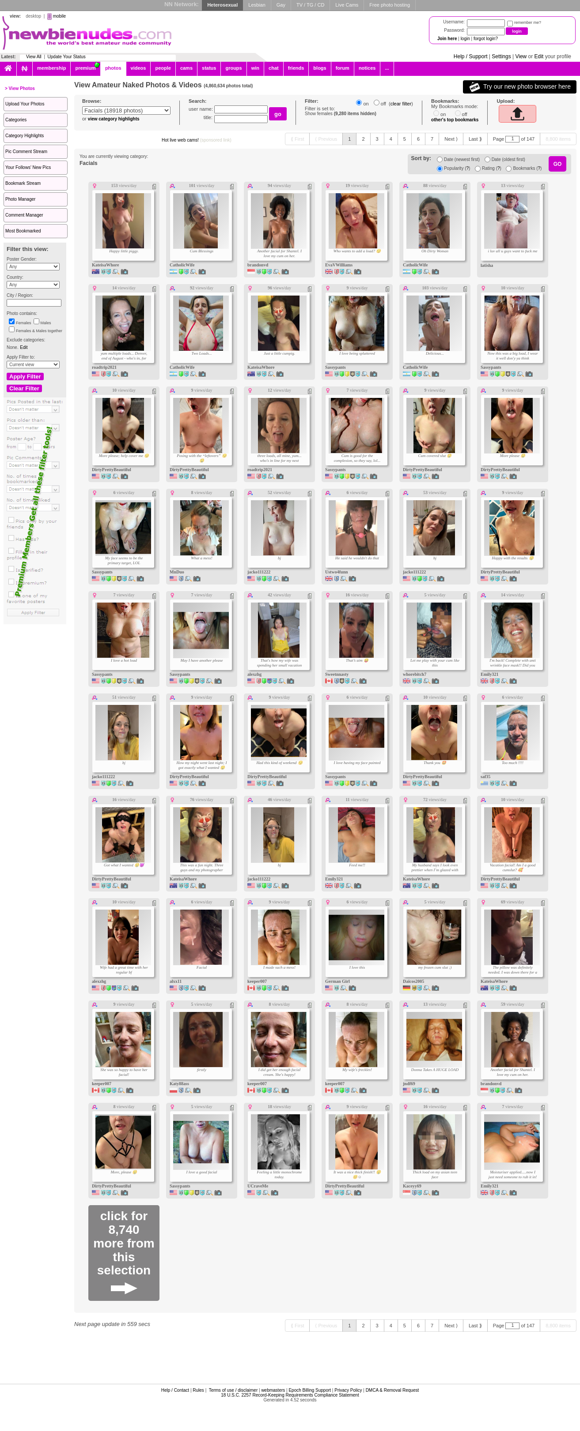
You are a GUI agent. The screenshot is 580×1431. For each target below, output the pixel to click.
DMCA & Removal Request (392, 1390)
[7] (432, 139)
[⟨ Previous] (326, 139)
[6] (418, 139)
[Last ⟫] (475, 139)
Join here (447, 38)
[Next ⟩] (451, 139)
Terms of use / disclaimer (233, 1390)
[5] (405, 139)
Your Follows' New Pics (28, 167)
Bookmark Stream (23, 183)
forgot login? (486, 38)
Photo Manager (20, 199)
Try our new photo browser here (520, 87)
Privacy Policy (348, 1390)
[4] (391, 139)
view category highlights (114, 118)
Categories (16, 119)
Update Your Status (67, 56)
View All (34, 56)
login (465, 38)
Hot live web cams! (196, 140)
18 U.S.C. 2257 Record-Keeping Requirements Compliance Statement (290, 1395)
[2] (363, 139)
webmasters (273, 1390)
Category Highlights (24, 135)
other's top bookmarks (454, 119)
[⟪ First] (297, 139)
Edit (539, 56)
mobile (59, 16)
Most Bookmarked (23, 231)
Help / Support (471, 56)
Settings (501, 56)
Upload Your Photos (24, 103)
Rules (198, 1390)
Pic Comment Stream (26, 151)
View (521, 56)
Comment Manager (24, 215)
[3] (377, 139)
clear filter (401, 103)
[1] (349, 139)
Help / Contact (175, 1390)
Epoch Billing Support (309, 1390)
